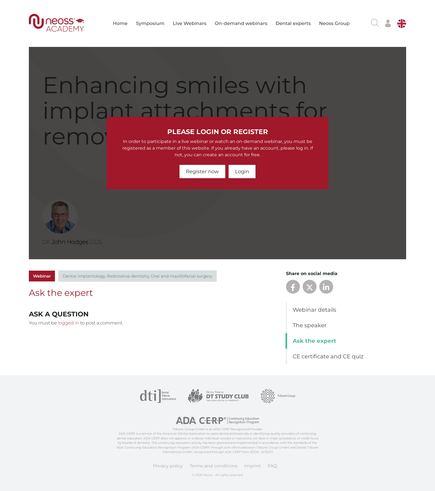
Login (242, 171)
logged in (68, 323)
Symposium (150, 23)
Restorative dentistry (128, 276)
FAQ (272, 466)
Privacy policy (168, 466)
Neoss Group (334, 23)
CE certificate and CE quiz (328, 356)
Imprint (252, 466)
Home (120, 23)
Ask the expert (314, 341)
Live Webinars (189, 23)
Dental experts (293, 23)
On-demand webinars (241, 23)
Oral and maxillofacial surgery (181, 276)
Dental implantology (84, 276)
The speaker (310, 325)
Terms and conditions (213, 466)
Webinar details (314, 309)
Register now (202, 171)
